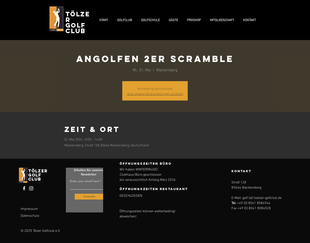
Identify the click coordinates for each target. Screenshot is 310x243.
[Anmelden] (89, 197)
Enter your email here (84, 181)
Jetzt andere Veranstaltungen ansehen (155, 93)
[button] (124, 20)
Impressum (29, 209)
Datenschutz (30, 216)
